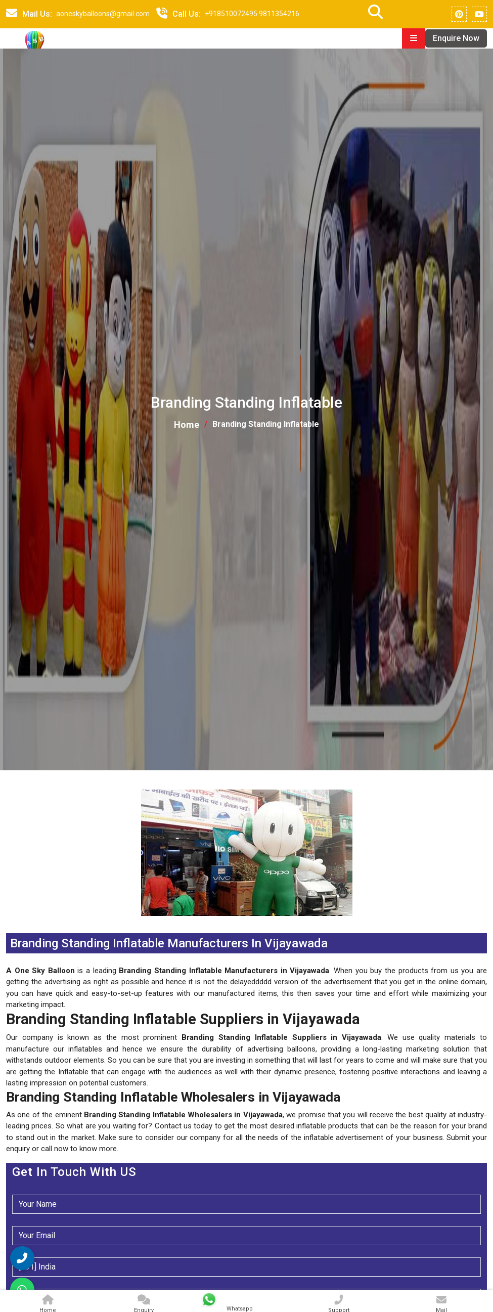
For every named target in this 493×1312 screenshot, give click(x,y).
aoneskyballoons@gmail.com (103, 14)
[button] (7, 924)
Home (186, 427)
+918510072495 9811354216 (252, 14)
